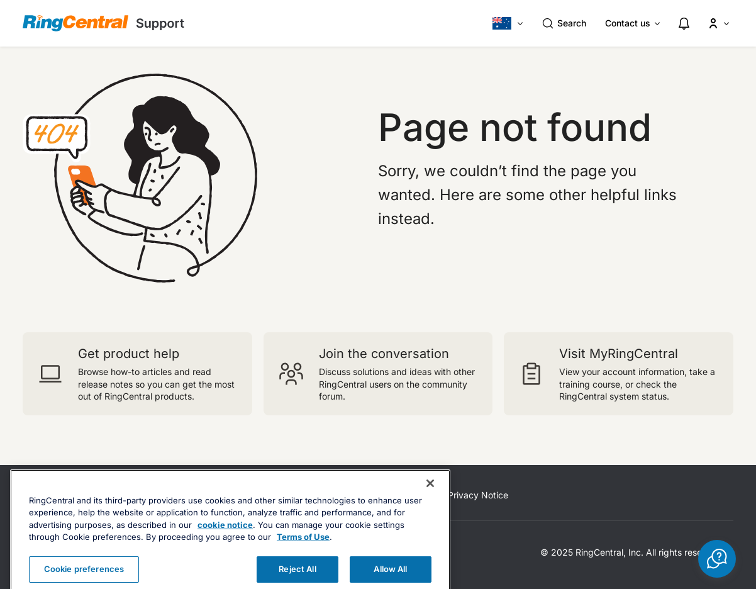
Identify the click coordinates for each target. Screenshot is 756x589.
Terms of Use (303, 555)
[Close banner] (430, 501)
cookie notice (225, 542)
